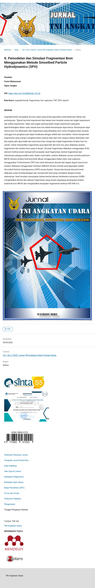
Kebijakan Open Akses (14, 482)
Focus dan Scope (11, 493)
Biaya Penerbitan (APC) (14, 488)
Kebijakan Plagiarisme (14, 477)
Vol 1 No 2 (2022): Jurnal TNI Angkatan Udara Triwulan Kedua (47, 50)
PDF (9, 329)
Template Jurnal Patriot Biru (16, 460)
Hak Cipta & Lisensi (12, 471)
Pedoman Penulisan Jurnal (16, 455)
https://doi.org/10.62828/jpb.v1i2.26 (24, 93)
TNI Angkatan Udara (13, 526)
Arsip (16, 50)
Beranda (7, 50)
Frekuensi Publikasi (12, 499)
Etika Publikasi (10, 466)
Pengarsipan (9, 504)
